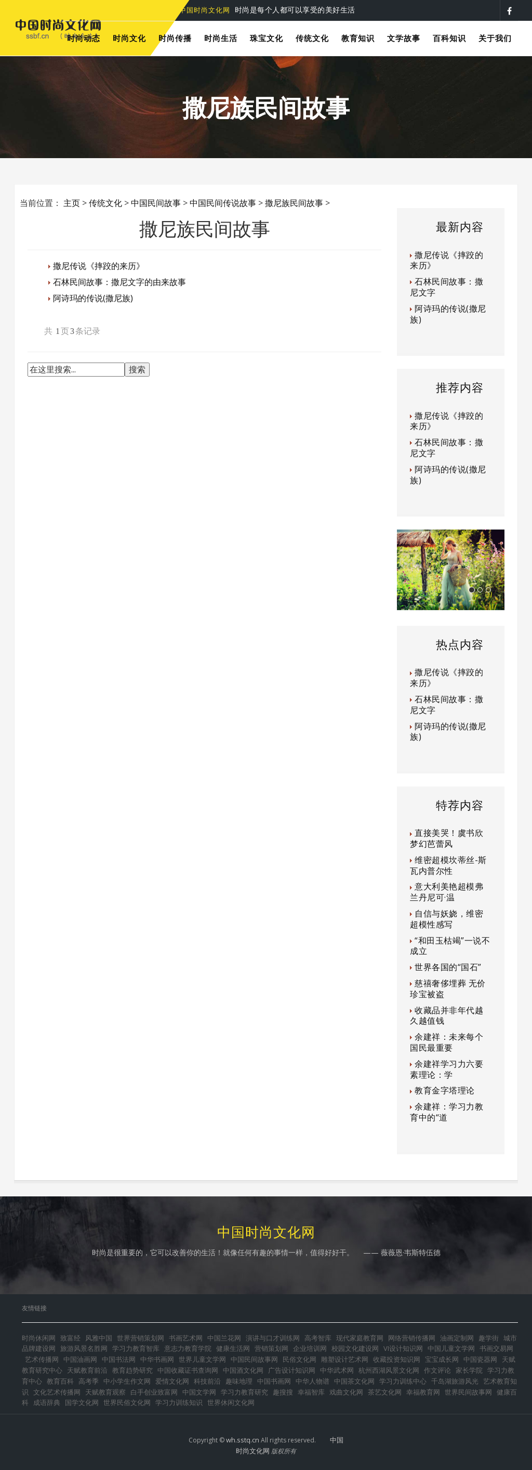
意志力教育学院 (187, 1348)
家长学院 (469, 1370)
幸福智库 (311, 1392)
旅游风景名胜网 (84, 1348)
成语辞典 (46, 1402)
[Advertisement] (217, 415)
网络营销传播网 (411, 1338)
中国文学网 (199, 1392)
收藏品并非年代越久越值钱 (446, 1015)
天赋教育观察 (105, 1392)
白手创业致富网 (154, 1392)
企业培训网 (310, 1348)
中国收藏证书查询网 (187, 1370)
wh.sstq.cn (242, 1440)
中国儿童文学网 (451, 1348)
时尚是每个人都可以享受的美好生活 (267, 10)
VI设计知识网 (403, 1348)
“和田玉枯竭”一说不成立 (450, 946)
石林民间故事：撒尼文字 (446, 287)
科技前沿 (207, 1381)
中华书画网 (157, 1359)
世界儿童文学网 (202, 1359)
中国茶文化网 (354, 1381)
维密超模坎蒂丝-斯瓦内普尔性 (448, 865)
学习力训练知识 (179, 1402)
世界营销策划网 (140, 1338)
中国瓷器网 (480, 1359)
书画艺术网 (186, 1338)
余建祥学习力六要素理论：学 (446, 1069)
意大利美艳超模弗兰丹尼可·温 (446, 892)
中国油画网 (80, 1359)
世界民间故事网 (468, 1392)
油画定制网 (457, 1338)
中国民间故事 (156, 203)
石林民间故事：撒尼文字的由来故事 (119, 282)
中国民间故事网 (254, 1359)
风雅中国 (98, 1338)
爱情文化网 (172, 1381)
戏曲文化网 (346, 1392)
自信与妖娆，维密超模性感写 (446, 919)
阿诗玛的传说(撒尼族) (93, 298)
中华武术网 (337, 1370)
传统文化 (105, 203)
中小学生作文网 (127, 1381)
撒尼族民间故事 (294, 203)
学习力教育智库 (135, 1348)
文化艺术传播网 (57, 1392)
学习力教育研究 (244, 1392)
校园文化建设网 (355, 1348)
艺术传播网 (42, 1359)
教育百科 (60, 1381)
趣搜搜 (283, 1392)
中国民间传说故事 (223, 203)
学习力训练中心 (403, 1381)
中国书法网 (119, 1359)
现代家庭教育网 (359, 1338)
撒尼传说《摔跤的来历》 (98, 266)
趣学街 (488, 1338)
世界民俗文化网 (127, 1402)
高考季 (88, 1381)
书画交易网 (496, 1348)
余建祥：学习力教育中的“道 (446, 1112)
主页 (71, 203)
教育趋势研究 (132, 1370)
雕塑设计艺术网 (344, 1359)
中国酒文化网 (243, 1370)
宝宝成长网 (442, 1359)
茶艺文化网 (385, 1392)
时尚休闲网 (39, 1338)
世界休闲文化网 (231, 1402)
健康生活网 (233, 1348)
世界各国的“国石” (448, 967)
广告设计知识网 (291, 1370)
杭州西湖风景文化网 (388, 1370)
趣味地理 (238, 1381)
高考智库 (317, 1338)
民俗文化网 (299, 1359)
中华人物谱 (312, 1381)
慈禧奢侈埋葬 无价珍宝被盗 (448, 988)
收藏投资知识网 (396, 1359)
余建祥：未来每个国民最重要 (446, 1042)
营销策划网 (271, 1348)
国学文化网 (82, 1402)
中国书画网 (274, 1381)
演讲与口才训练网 (273, 1338)
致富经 (70, 1338)
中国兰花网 (224, 1338)
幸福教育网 (423, 1392)
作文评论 (437, 1370)
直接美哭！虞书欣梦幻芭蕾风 (446, 838)
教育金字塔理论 (445, 1090)
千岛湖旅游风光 (454, 1381)
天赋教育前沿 (87, 1370)
